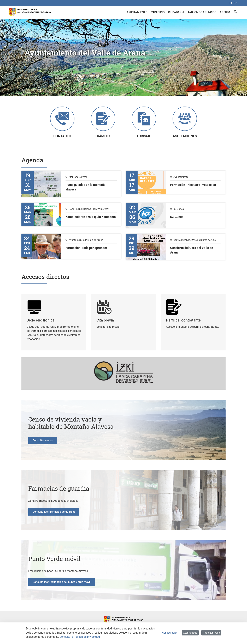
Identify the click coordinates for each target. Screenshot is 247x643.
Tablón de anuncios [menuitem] (202, 12)
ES (233, 3)
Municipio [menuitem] (158, 12)
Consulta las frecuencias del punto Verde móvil (62, 583)
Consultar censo (42, 441)
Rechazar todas (211, 632)
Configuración (169, 632)
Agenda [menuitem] (225, 12)
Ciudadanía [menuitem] (176, 12)
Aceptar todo (190, 632)
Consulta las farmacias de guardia (54, 513)
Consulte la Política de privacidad (80, 636)
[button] (18, 57)
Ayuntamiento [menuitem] (137, 12)
